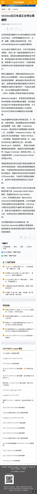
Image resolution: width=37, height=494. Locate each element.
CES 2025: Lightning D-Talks (12, 390)
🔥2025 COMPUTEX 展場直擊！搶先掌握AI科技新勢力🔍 (18, 377)
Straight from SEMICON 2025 (13, 358)
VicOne (29, 246)
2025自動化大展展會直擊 (11, 353)
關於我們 (4, 467)
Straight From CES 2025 (11, 395)
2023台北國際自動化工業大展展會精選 (15, 438)
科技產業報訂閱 (23, 467)
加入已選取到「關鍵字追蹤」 (12, 252)
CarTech (15, 9)
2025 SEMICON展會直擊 (11, 363)
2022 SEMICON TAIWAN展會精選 (14, 456)
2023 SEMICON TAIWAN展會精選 (14, 433)
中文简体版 (15, 471)
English (23, 471)
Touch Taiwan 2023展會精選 (12, 450)
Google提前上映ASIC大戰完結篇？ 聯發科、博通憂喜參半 (19, 280)
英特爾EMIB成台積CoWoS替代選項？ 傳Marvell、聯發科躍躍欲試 (19, 274)
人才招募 (23, 469)
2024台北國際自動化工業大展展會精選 (15, 413)
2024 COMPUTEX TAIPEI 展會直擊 (14, 423)
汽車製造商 (6, 246)
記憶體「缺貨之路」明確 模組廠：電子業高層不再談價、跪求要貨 (19, 293)
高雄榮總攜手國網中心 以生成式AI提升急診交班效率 (19, 317)
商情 (9, 9)
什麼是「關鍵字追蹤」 (10, 255)
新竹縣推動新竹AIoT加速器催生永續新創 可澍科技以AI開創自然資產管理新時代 (19, 330)
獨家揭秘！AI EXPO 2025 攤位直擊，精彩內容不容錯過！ (18, 384)
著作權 (31, 467)
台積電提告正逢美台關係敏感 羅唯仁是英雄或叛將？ (19, 287)
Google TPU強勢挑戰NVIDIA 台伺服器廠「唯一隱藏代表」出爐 (19, 268)
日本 (4, 248)
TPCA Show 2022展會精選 (11, 461)
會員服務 (15, 467)
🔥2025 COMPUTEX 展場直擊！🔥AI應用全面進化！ (18, 370)
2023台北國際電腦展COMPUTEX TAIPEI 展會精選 (18, 444)
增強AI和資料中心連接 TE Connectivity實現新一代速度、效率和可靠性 (19, 311)
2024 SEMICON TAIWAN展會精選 (14, 407)
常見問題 (17, 469)
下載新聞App (9, 474)
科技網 (3, 9)
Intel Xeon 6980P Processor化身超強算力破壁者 (19, 336)
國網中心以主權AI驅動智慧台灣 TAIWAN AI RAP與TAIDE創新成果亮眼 (19, 324)
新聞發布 (10, 467)
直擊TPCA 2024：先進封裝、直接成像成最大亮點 (18, 401)
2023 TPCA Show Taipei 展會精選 (14, 428)
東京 (15, 246)
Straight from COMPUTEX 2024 (13, 418)
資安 (21, 246)
